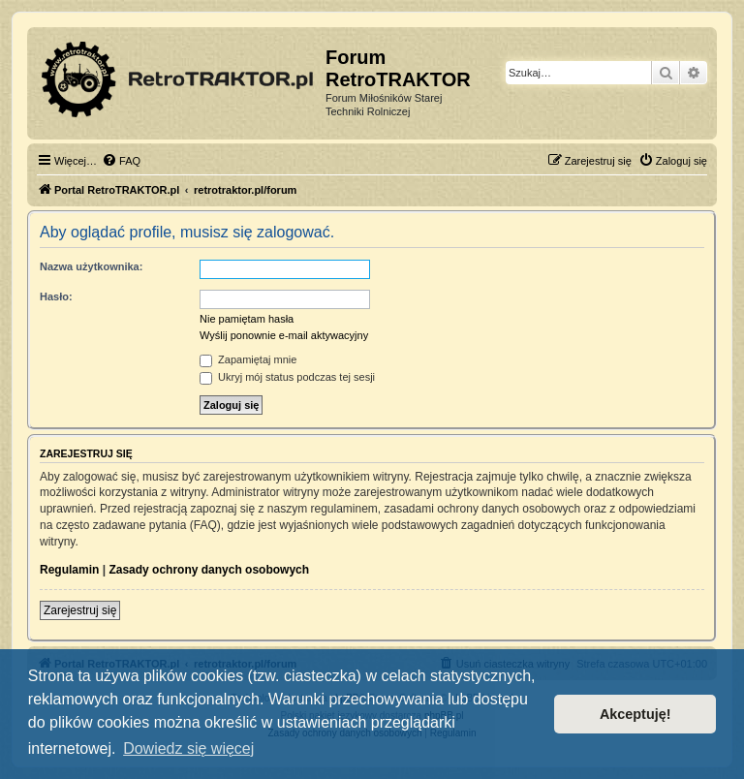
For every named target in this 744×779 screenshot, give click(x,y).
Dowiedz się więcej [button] (188, 748)
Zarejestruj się (80, 610)
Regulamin (69, 569)
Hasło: (56, 296)
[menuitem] (121, 160)
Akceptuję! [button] (635, 714)
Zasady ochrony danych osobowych (208, 569)
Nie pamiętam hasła (247, 319)
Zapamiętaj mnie (248, 359)
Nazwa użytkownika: (91, 266)
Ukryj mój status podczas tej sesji (287, 377)
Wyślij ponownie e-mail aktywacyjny (284, 335)
